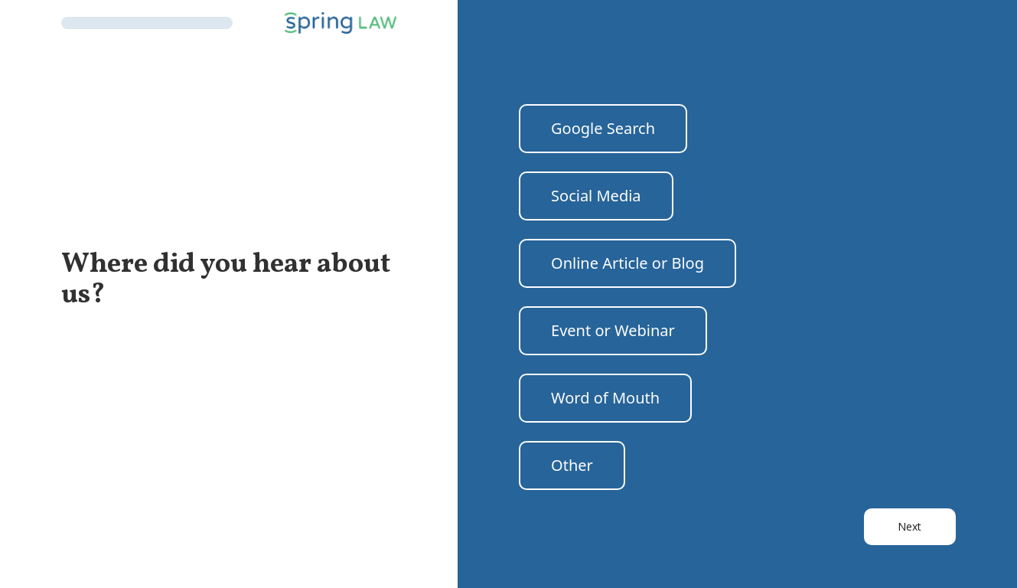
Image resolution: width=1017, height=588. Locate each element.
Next (909, 526)
